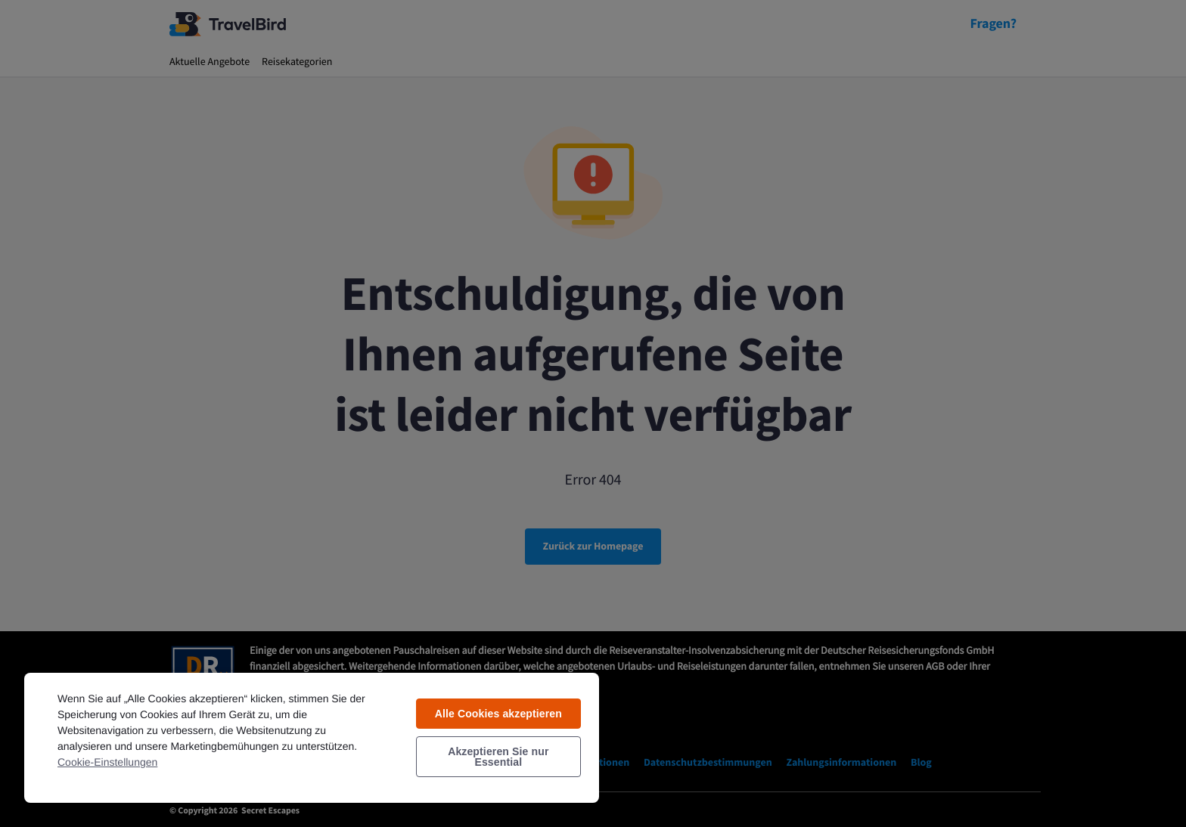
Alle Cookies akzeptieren (498, 714)
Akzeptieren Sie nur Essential (498, 756)
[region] (311, 737)
